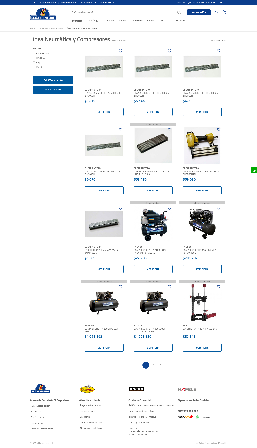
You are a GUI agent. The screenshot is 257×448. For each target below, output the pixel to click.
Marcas (165, 20)
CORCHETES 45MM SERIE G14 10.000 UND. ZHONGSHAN (152, 173)
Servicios (181, 20)
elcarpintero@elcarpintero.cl (142, 416)
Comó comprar (38, 417)
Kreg (38, 62)
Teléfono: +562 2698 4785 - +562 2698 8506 (151, 405)
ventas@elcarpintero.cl (140, 422)
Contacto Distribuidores (42, 428)
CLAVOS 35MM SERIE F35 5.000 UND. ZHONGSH (201, 94)
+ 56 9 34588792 (106, 2)
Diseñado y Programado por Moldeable (211, 443)
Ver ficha (104, 112)
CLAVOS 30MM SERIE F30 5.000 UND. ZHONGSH (152, 94)
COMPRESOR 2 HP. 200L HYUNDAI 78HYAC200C (101, 330)
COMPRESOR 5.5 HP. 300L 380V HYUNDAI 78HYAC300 (149, 330)
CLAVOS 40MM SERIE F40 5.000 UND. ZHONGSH (103, 173)
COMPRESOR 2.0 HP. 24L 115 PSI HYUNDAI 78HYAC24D (150, 251)
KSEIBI (39, 66)
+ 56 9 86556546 (68, 2)
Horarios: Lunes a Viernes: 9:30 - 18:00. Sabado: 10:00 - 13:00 (143, 431)
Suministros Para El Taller (50, 28)
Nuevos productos (117, 20)
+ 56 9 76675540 (48, 2)
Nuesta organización (40, 405)
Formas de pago (87, 410)
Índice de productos (144, 20)
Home (33, 28)
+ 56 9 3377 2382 (215, 2)
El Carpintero (43, 14)
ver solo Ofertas (53, 79)
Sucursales (36, 411)
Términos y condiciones (91, 428)
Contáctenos (37, 422)
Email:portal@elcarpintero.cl (142, 410)
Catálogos (94, 20)
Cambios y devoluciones (91, 422)
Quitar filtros (53, 89)
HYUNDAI (40, 57)
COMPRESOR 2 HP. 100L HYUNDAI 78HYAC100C (199, 251)
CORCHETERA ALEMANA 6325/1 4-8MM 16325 (102, 251)
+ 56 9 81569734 (87, 2)
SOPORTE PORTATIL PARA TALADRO (200, 328)
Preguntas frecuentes (90, 405)
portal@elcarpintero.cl (193, 2)
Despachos (85, 416)
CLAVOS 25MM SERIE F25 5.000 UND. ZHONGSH (103, 94)
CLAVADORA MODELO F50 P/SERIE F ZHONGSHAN (201, 173)
